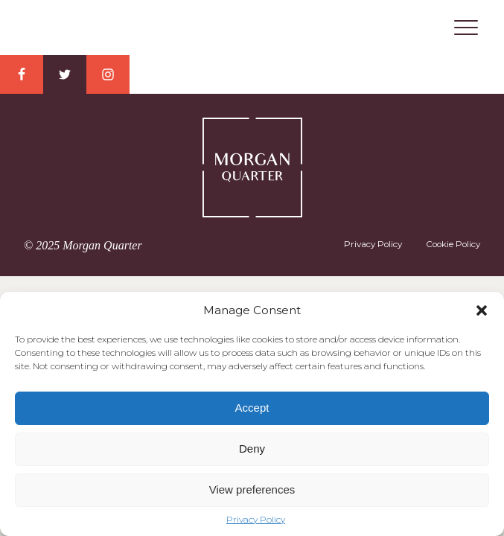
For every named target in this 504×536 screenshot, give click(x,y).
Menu (466, 27)
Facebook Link (21, 74)
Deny (252, 448)
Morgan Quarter (252, 28)
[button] (481, 310)
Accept (252, 407)
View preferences (252, 489)
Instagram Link (108, 74)
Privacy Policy (255, 519)
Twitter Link (64, 74)
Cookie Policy (453, 244)
